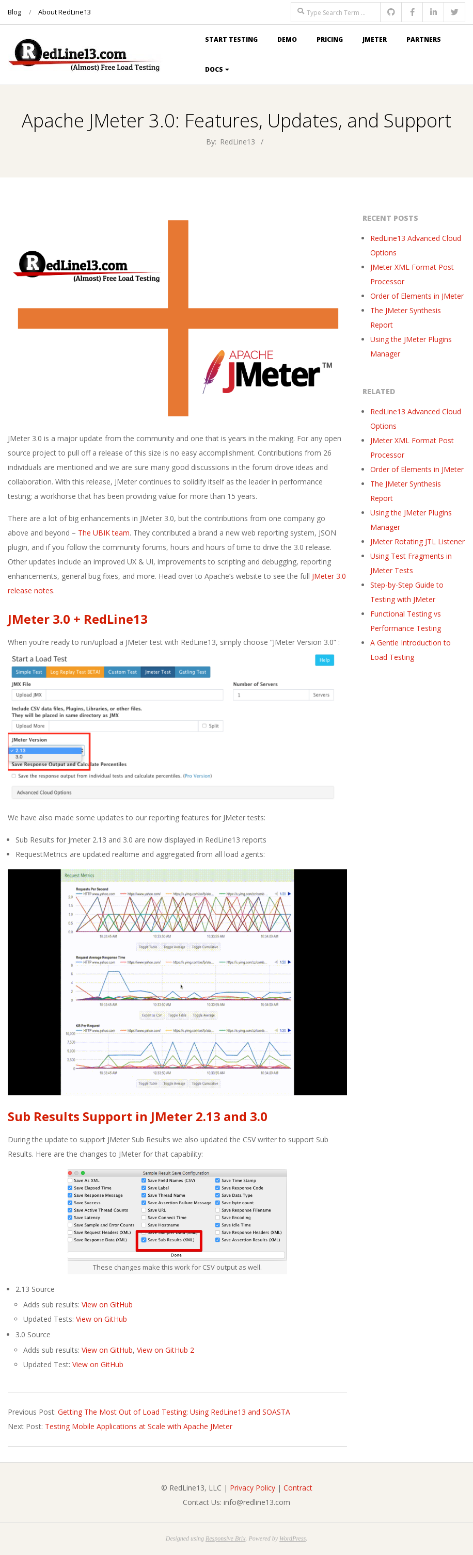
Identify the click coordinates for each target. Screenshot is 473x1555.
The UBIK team (104, 533)
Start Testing (231, 39)
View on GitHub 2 (165, 1350)
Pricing (330, 39)
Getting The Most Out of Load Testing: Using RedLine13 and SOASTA (174, 1412)
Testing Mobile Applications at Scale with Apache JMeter (138, 1426)
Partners (423, 39)
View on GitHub (107, 1304)
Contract (297, 1488)
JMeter (374, 39)
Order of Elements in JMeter (417, 296)
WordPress (292, 1538)
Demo (287, 39)
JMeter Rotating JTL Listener (417, 541)
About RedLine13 (64, 12)
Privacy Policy (252, 1488)
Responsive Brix (226, 1538)
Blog (14, 12)
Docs (214, 69)
